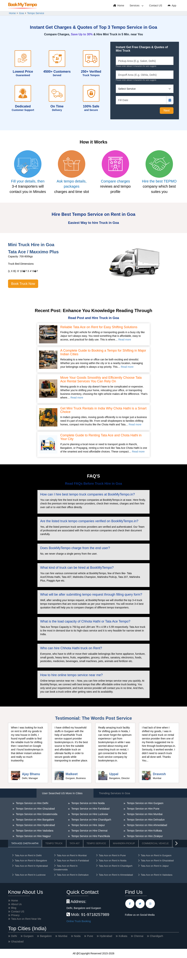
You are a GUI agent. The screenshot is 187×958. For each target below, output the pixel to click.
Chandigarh (156, 936)
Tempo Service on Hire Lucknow (89, 814)
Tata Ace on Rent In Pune (111, 855)
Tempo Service (35, 13)
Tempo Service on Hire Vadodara (34, 830)
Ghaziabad (17, 941)
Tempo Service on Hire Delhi (31, 803)
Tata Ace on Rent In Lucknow (28, 874)
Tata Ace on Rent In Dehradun (71, 874)
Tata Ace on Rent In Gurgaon (154, 855)
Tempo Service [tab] (96, 843)
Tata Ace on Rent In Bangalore (29, 860)
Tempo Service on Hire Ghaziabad (35, 808)
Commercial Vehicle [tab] (155, 843)
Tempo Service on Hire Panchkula (90, 836)
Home (118, 5)
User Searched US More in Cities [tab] (62, 793)
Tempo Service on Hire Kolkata (144, 830)
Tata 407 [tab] (75, 843)
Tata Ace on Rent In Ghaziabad (156, 860)
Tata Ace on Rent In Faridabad (71, 860)
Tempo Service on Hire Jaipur (88, 825)
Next (167, 110)
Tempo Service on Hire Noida (88, 803)
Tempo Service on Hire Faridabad (90, 808)
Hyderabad (106, 936)
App (172, 5)
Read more (124, 339)
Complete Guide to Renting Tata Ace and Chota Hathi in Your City (101, 437)
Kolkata (123, 936)
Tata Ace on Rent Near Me (26, 918)
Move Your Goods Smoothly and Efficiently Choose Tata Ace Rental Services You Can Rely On (101, 379)
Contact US (155, 5)
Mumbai (62, 936)
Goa (21, 13)
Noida (77, 936)
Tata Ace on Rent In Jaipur (153, 865)
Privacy (15, 915)
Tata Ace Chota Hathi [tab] (24, 843)
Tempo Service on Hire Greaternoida (36, 814)
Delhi (14, 936)
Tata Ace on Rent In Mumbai (70, 855)
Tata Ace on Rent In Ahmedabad (114, 874)
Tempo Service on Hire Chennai (89, 830)
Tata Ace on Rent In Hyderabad (30, 865)
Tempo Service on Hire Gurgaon (144, 803)
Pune (90, 936)
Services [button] (135, 5)
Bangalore (46, 936)
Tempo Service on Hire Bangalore (34, 819)
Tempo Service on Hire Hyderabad (35, 825)
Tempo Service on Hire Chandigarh (91, 819)
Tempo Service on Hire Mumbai (144, 814)
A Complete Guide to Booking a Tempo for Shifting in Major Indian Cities (103, 352)
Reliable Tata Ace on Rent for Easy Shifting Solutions (98, 327)
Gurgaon (28, 936)
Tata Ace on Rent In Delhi (27, 855)
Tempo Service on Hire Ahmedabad (146, 825)
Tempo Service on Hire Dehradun (145, 819)
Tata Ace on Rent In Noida (111, 860)
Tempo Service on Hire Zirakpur (144, 836)
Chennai (138, 936)
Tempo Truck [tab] (53, 843)
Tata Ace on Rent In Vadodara (155, 874)
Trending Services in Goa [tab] (114, 793)
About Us (16, 904)
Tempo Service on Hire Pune (142, 808)
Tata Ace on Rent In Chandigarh (114, 865)
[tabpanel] (93, 829)
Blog (13, 907)
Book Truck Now (23, 284)
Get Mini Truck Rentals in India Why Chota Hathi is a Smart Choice (103, 410)
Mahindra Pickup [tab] (124, 843)
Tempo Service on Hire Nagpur (33, 836)
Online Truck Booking (78, 921)
